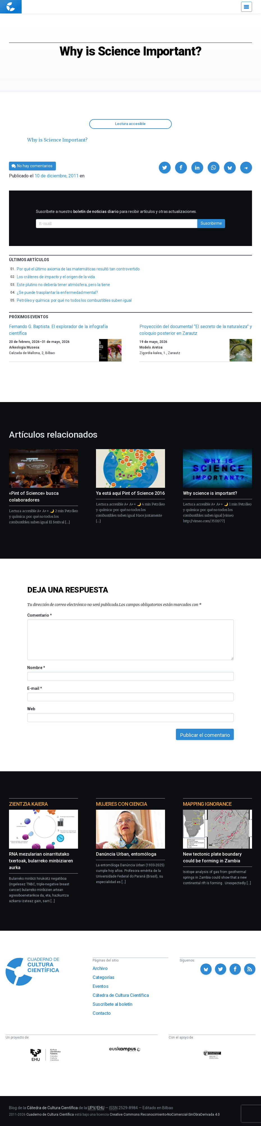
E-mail (34, 688)
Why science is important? (210, 493)
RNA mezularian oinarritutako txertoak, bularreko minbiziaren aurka (41, 860)
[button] (165, 167)
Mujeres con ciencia (121, 804)
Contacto (102, 1013)
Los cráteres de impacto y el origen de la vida (56, 277)
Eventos (100, 986)
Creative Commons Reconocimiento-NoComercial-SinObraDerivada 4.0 (165, 1114)
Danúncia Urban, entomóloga (126, 854)
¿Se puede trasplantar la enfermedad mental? (57, 292)
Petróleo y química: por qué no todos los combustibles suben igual (74, 300)
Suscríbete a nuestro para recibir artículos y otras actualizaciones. (116, 211)
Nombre (36, 667)
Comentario (39, 615)
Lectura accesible (130, 124)
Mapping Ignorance (207, 804)
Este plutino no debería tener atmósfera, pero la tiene (63, 284)
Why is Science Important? (57, 140)
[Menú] (246, 7)
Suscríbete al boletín (112, 1004)
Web (31, 709)
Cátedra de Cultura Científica (121, 995)
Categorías (104, 977)
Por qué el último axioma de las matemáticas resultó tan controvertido (78, 269)
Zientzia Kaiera (28, 804)
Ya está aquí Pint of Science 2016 (130, 493)
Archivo (100, 968)
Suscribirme (211, 223)
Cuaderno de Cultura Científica (50, 1114)
